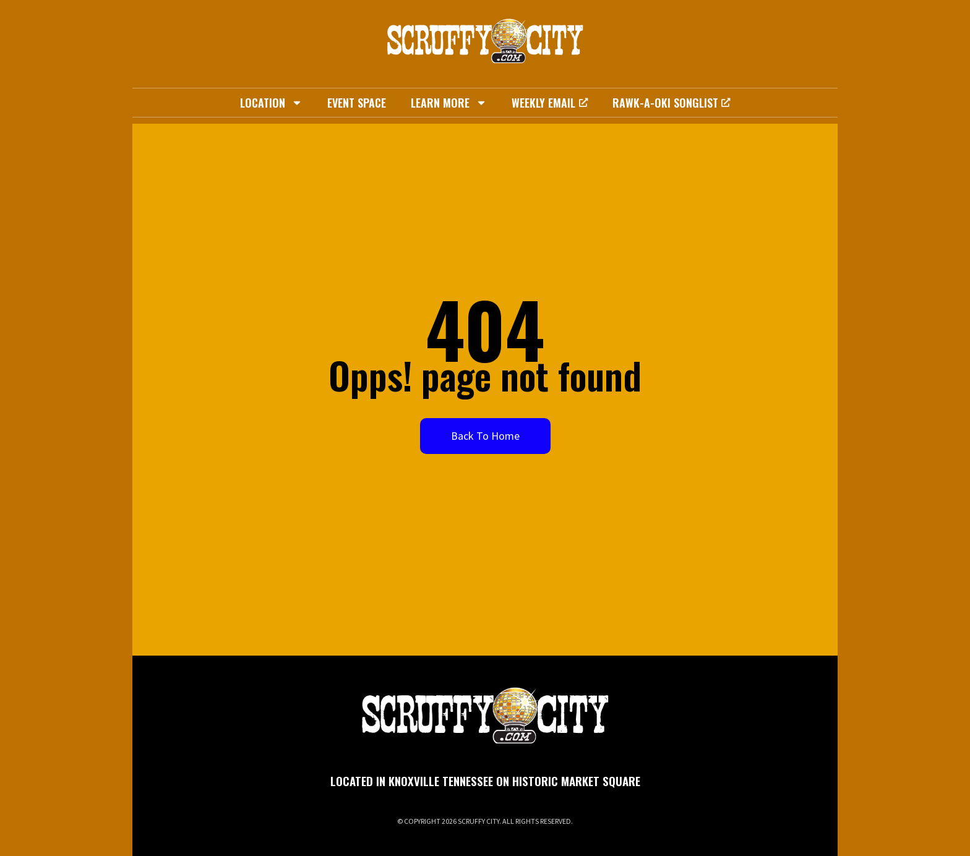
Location (271, 102)
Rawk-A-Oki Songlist (671, 103)
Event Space (356, 103)
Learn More (449, 102)
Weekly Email (549, 103)
